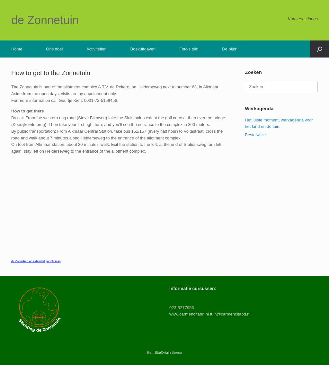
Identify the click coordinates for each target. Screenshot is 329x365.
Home (16, 49)
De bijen (229, 49)
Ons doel (54, 49)
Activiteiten (96, 49)
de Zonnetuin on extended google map (36, 261)
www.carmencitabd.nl (189, 314)
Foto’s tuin (189, 49)
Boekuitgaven (143, 49)
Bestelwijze (255, 134)
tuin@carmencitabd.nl (230, 314)
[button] (319, 49)
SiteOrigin (163, 352)
